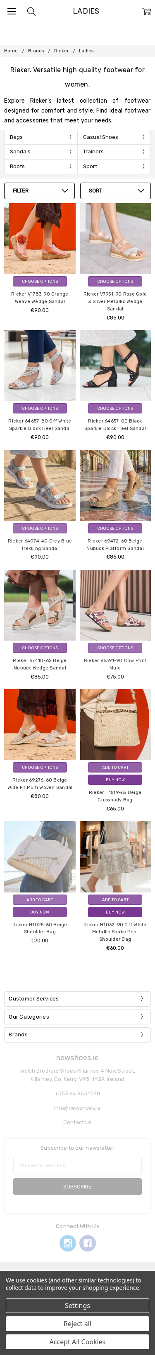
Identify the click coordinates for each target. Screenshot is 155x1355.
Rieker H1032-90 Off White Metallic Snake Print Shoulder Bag (114, 932)
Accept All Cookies (78, 1341)
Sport (90, 166)
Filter (21, 191)
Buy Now (115, 779)
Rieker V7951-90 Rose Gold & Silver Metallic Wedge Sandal (115, 301)
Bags (16, 137)
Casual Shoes (100, 137)
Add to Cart (115, 767)
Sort (95, 191)
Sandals (20, 151)
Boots (17, 166)
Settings (77, 1305)
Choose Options (40, 281)
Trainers (93, 151)
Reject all (77, 1323)
